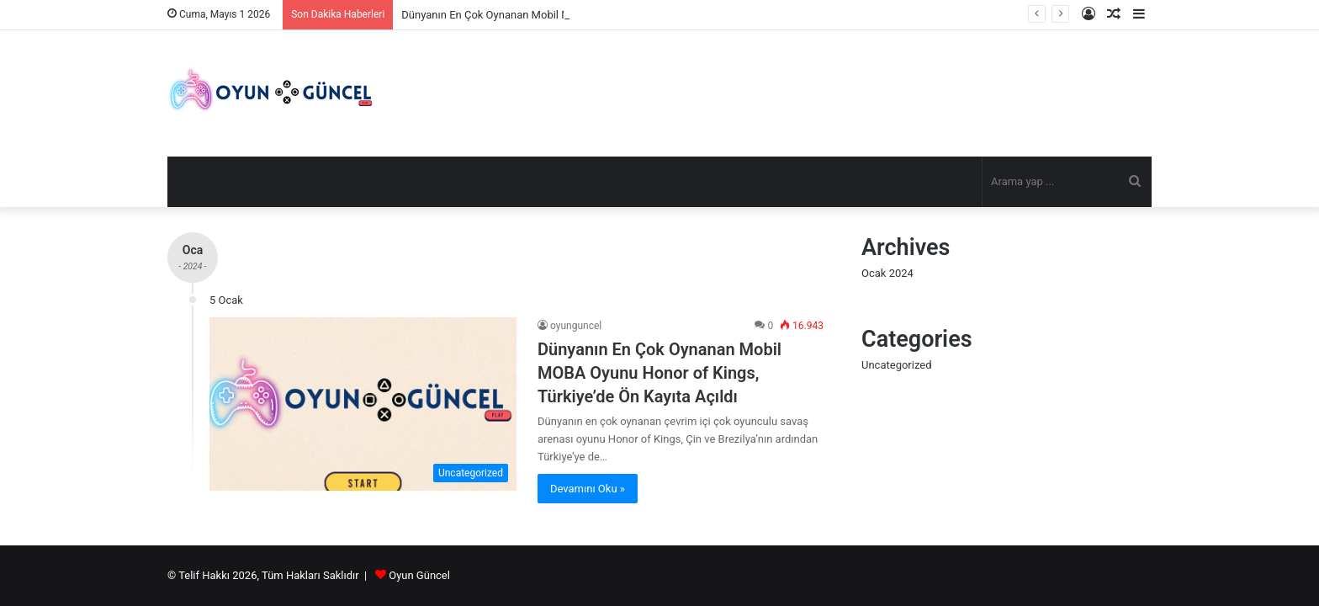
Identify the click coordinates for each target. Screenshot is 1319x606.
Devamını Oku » (587, 488)
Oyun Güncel (419, 575)
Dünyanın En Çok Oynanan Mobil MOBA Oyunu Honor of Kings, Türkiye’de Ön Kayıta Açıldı (659, 373)
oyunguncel (575, 326)
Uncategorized (896, 365)
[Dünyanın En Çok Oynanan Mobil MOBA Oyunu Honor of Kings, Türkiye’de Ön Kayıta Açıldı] (362, 404)
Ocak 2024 (887, 273)
